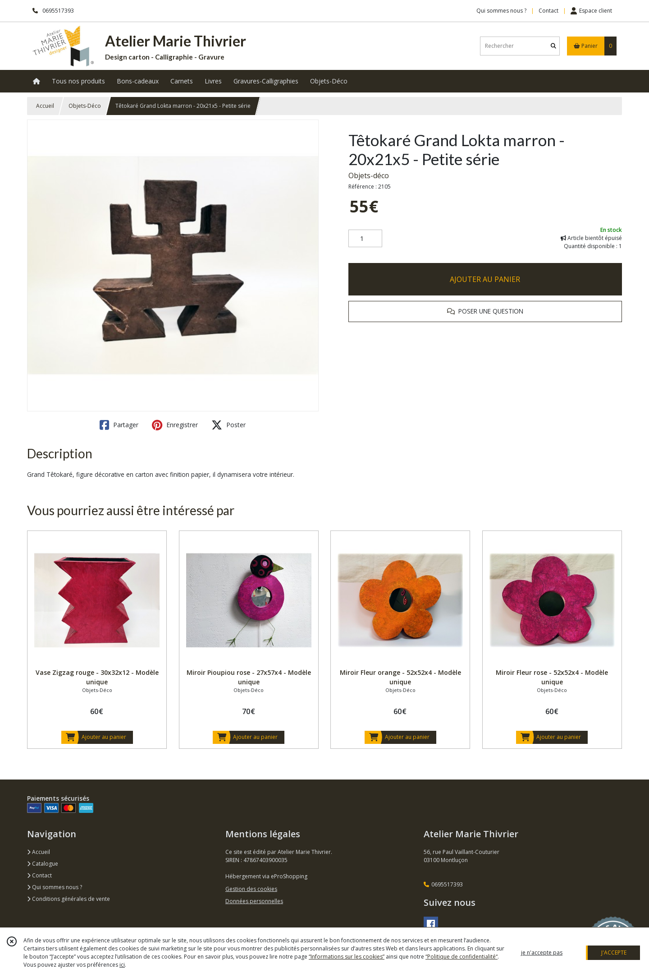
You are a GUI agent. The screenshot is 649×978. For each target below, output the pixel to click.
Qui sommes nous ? (54, 887)
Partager (119, 425)
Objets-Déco (85, 106)
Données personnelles (254, 901)
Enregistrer (175, 425)
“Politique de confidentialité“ (461, 956)
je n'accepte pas (541, 952)
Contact (548, 10)
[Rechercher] (553, 46)
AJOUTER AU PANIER (485, 279)
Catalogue (42, 863)
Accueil (45, 106)
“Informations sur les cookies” (346, 956)
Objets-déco (368, 175)
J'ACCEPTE (613, 952)
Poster (228, 425)
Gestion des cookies (251, 889)
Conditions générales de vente (68, 899)
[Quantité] (365, 239)
